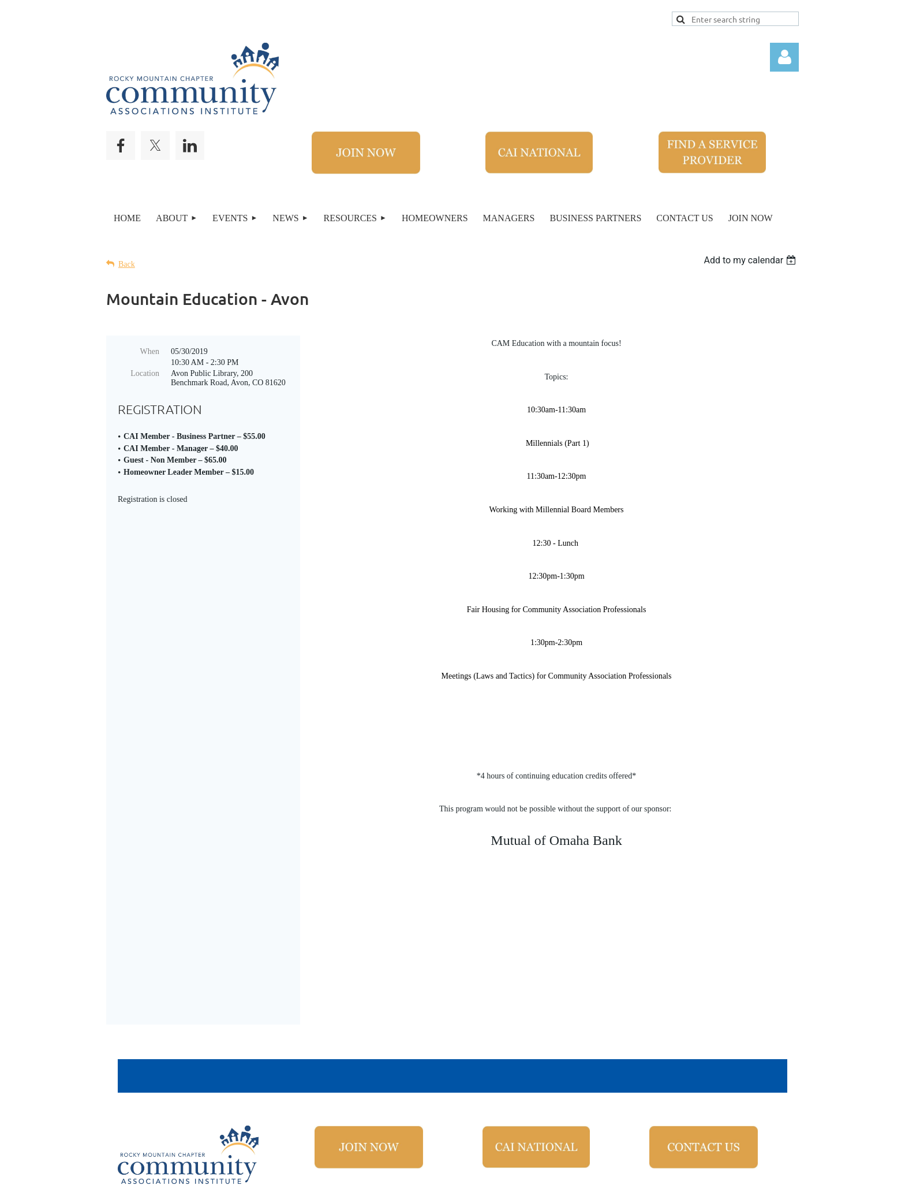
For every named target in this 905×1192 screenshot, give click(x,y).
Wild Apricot (636, 1176)
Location (144, 373)
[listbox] (751, 260)
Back (126, 264)
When (149, 351)
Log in (784, 57)
